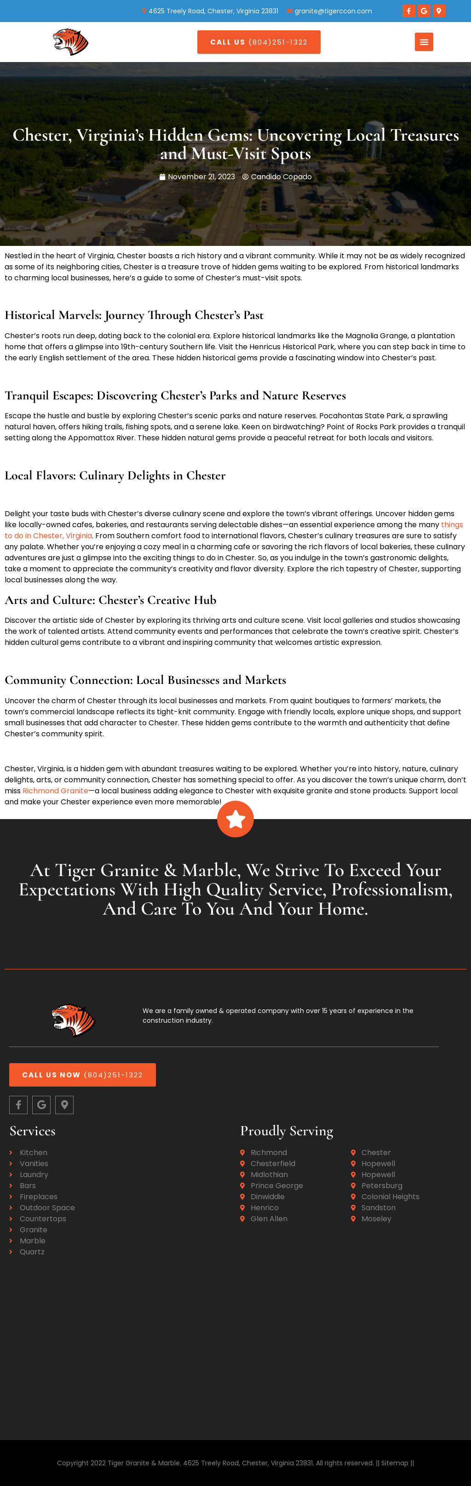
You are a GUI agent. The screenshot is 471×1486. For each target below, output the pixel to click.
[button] (424, 42)
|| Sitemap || (394, 1463)
